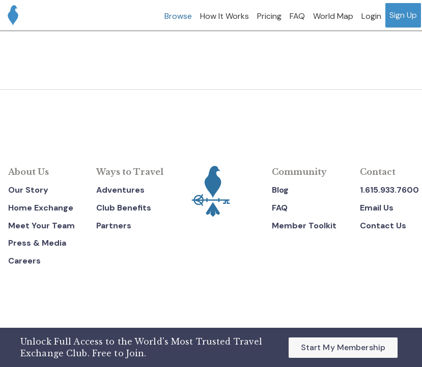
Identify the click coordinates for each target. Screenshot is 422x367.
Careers (24, 260)
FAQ (280, 207)
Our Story (28, 190)
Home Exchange (40, 207)
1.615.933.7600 (389, 190)
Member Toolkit (304, 225)
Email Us (376, 207)
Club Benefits (123, 207)
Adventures (120, 190)
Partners (113, 225)
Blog (280, 190)
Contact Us (383, 225)
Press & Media (37, 243)
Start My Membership (343, 347)
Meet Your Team (41, 225)
